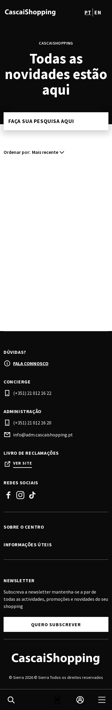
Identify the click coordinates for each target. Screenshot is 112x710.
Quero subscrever (56, 624)
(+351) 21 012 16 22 (32, 393)
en (97, 12)
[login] (80, 699)
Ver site (22, 463)
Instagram (20, 495)
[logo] (30, 12)
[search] (11, 699)
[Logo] (56, 658)
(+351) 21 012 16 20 (32, 423)
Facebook (8, 495)
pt (88, 12)
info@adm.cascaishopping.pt (43, 435)
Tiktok (32, 495)
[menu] (101, 700)
